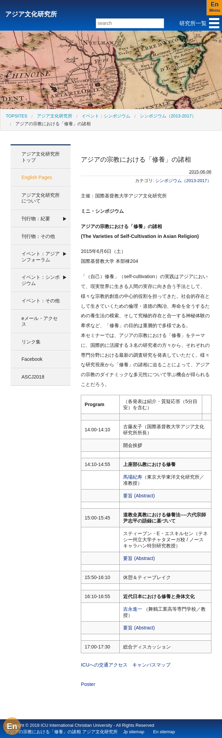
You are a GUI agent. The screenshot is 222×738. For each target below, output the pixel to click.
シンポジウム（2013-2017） (168, 115)
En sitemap (164, 731)
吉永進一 (132, 609)
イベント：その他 (40, 300)
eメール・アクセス (39, 321)
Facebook (31, 359)
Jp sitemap (133, 731)
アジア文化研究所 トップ (40, 157)
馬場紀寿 (132, 477)
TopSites (16, 115)
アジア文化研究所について (40, 198)
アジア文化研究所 (31, 14)
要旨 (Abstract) (139, 495)
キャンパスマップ (151, 665)
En (12, 726)
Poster (88, 684)
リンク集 (31, 341)
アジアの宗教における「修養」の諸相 (53, 123)
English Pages (36, 177)
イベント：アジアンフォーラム (40, 256)
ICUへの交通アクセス (104, 665)
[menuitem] (16, 116)
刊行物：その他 (38, 236)
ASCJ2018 (32, 377)
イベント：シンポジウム (106, 115)
